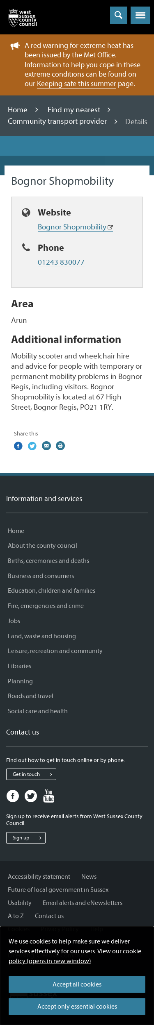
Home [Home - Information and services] (16, 531)
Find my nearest (75, 109)
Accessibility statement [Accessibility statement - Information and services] (39, 876)
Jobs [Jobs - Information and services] (14, 621)
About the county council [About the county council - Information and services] (42, 545)
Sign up (29, 837)
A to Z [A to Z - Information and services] (16, 916)
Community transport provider (58, 121)
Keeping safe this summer (76, 83)
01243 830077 (61, 262)
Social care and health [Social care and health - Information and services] (38, 711)
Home (18, 109)
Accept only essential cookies (77, 1006)
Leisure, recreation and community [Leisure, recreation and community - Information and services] (55, 651)
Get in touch (34, 774)
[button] (140, 15)
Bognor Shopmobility (72, 226)
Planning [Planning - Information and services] (20, 681)
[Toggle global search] (118, 15)
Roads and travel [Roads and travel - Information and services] (30, 696)
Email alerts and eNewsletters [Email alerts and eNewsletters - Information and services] (82, 903)
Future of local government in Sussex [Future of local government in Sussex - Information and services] (58, 889)
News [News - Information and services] (89, 876)
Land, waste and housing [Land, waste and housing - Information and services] (42, 636)
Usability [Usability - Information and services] (20, 903)
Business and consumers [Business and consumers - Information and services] (41, 576)
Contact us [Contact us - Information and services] (49, 916)
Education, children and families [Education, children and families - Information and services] (51, 590)
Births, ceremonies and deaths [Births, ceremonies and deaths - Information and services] (48, 561)
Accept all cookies (77, 984)
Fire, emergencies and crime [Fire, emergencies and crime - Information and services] (46, 606)
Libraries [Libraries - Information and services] (19, 666)
